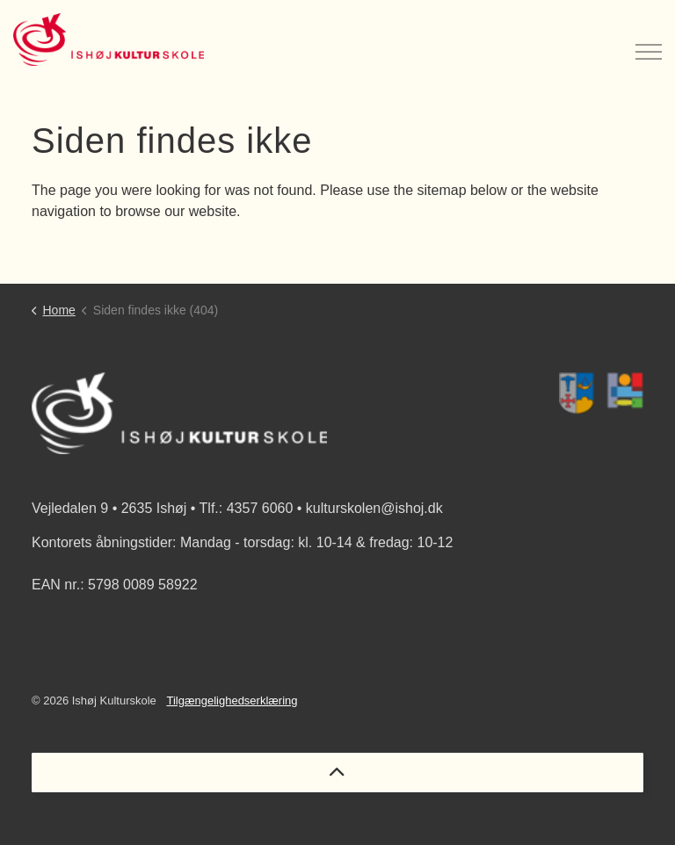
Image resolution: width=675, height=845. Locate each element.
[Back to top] (337, 772)
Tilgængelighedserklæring (231, 700)
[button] (601, 393)
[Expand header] (648, 39)
